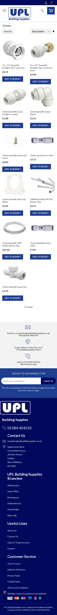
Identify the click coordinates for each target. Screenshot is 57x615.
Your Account (14, 563)
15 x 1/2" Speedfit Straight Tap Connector (13, 66)
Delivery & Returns (16, 569)
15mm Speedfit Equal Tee (14, 287)
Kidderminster (14, 503)
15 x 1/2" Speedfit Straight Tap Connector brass (41, 68)
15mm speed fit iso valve (41, 155)
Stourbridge (13, 509)
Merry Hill (11, 515)
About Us (12, 530)
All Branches (13, 485)
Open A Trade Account (18, 542)
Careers (11, 548)
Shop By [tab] (8, 31)
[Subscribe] (48, 381)
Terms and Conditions (17, 587)
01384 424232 (33, 362)
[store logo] (19, 13)
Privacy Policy (49, 388)
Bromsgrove (13, 497)
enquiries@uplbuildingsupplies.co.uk (34, 333)
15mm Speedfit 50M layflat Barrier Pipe (11, 244)
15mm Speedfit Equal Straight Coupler (12, 113)
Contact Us (12, 536)
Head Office (13, 491)
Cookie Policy (13, 581)
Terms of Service (28, 390)
